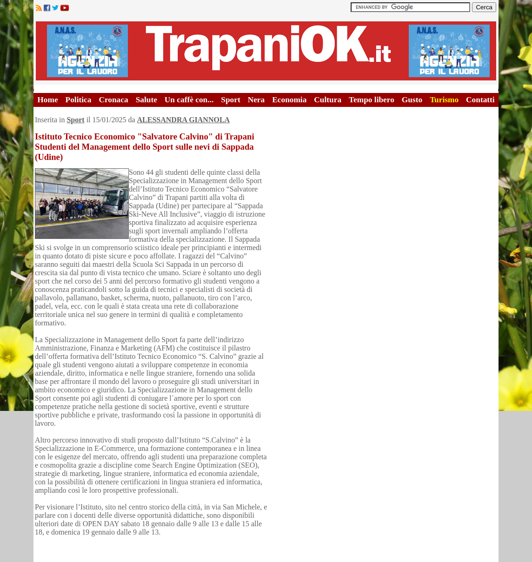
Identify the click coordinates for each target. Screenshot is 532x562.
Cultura (327, 99)
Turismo (444, 99)
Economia (289, 99)
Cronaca (113, 99)
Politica (79, 99)
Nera (256, 99)
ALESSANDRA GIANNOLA (183, 120)
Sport (230, 99)
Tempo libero (371, 99)
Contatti (480, 99)
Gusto (412, 99)
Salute (146, 99)
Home (47, 99)
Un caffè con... (189, 99)
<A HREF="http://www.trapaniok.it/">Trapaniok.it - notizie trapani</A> (266, 50)
